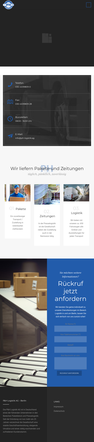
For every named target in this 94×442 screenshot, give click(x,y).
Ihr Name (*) (70, 327)
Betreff (70, 348)
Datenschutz (59, 411)
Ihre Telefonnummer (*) (70, 337)
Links (57, 401)
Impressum (58, 407)
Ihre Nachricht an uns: (70, 361)
